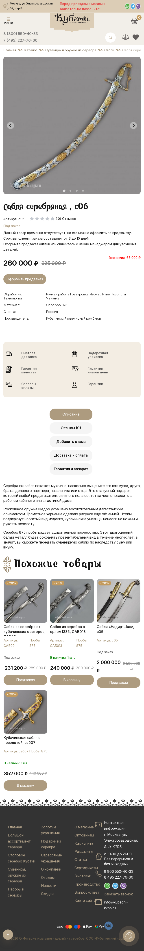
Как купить (83, 843)
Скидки (47, 893)
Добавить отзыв (71, 441)
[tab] (64, 191)
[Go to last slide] (10, 125)
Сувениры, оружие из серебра (17, 875)
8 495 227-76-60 (118, 877)
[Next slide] (133, 125)
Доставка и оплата (71, 455)
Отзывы (48, 877)
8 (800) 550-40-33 (20, 33)
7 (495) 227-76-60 (20, 40)
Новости (48, 885)
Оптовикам (84, 835)
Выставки (82, 876)
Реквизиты (83, 851)
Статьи (80, 859)
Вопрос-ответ (86, 892)
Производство (87, 884)
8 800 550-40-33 (118, 871)
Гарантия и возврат (71, 469)
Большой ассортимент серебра (19, 841)
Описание (71, 414)
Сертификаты (86, 868)
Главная (15, 827)
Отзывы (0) (71, 428)
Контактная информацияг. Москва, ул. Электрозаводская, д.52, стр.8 (121, 834)
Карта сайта (85, 900)
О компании (51, 869)
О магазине (84, 827)
